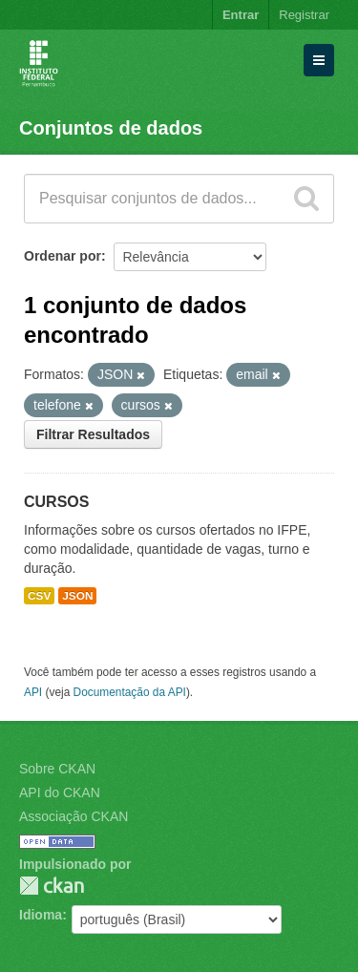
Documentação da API (130, 692)
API (33, 692)
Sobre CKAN (57, 768)
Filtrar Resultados (93, 434)
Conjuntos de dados (110, 127)
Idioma (40, 914)
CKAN (51, 886)
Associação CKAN (73, 816)
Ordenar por (62, 256)
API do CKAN (59, 792)
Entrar (240, 15)
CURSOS (56, 502)
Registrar (304, 15)
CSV (39, 595)
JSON (77, 595)
